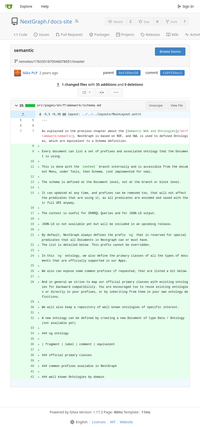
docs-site (61, 21)
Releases (150, 34)
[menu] (85, 92)
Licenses (99, 422)
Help (45, 6)
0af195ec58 (128, 73)
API (112, 422)
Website (126, 422)
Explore (26, 6)
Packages (99, 34)
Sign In (185, 6)
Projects (125, 34)
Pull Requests (69, 34)
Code (20, 34)
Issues (41, 34)
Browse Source (170, 51)
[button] (16, 105)
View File (177, 105)
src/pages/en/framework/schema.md (69, 105)
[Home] (8, 6)
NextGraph (33, 21)
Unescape (156, 105)
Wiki (172, 34)
